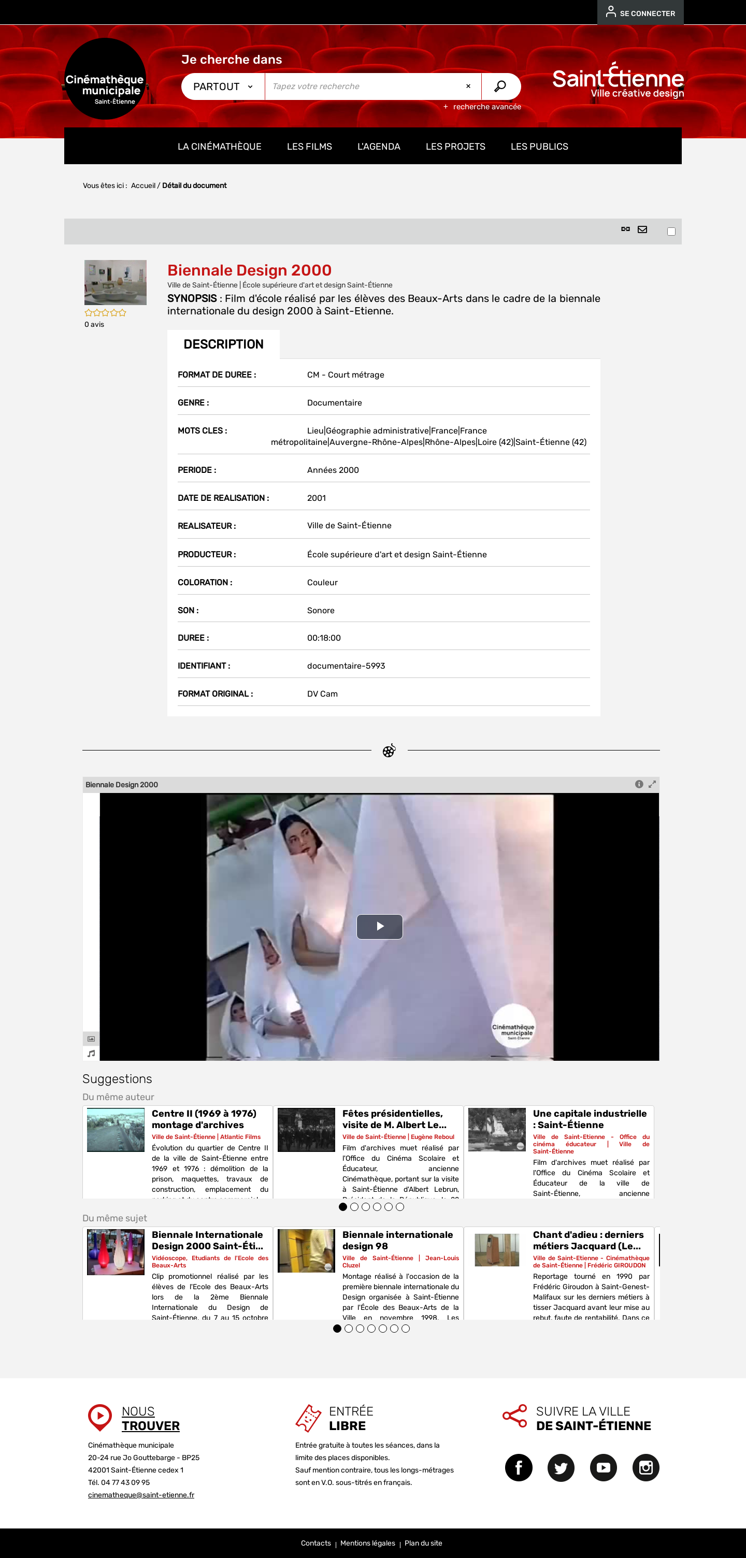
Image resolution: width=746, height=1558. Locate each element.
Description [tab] (223, 344)
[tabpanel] (384, 537)
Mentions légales (367, 1543)
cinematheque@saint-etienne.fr (141, 1495)
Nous (151, 1418)
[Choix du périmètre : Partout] (223, 86)
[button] (115, 282)
